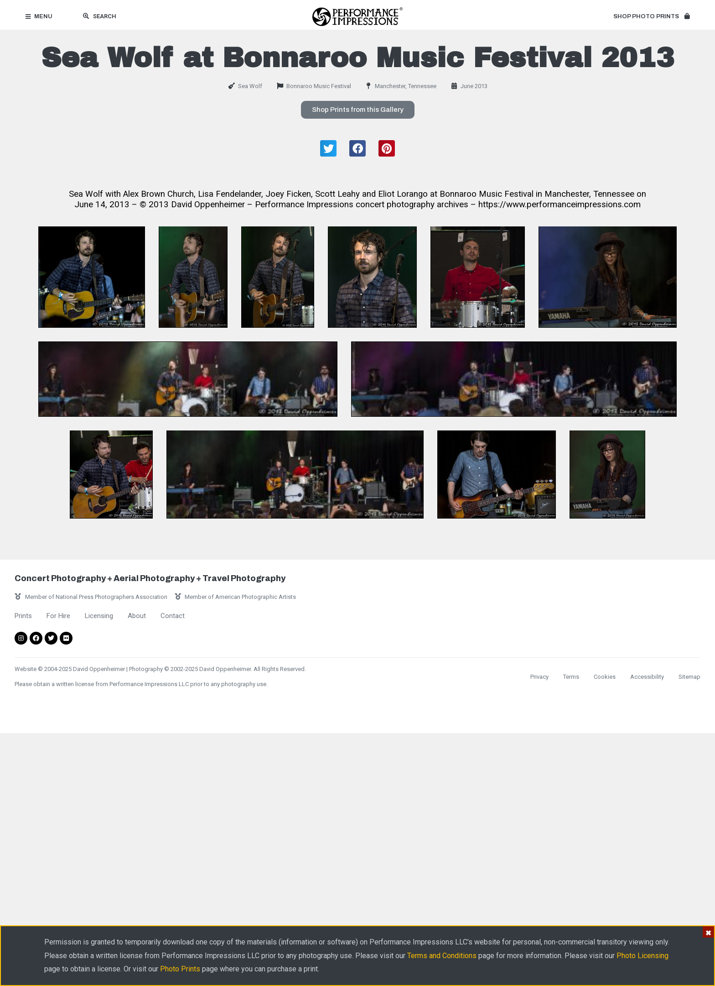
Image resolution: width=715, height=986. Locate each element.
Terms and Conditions (442, 955)
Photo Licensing (642, 955)
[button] (651, 17)
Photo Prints (180, 969)
